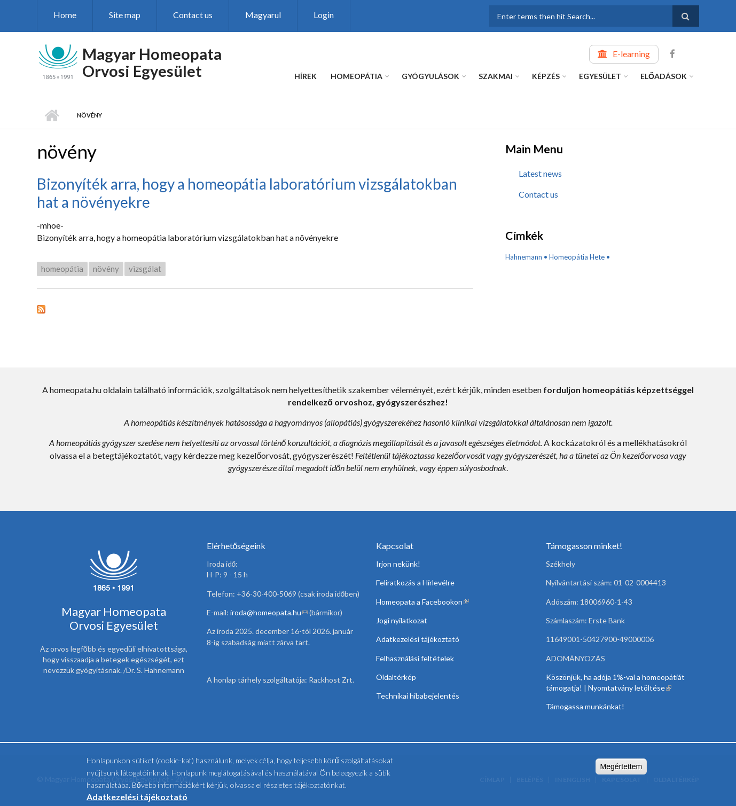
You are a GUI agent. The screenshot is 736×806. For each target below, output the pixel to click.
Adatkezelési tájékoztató (417, 639)
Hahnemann (523, 257)
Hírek (305, 76)
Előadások (663, 76)
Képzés (546, 76)
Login (324, 15)
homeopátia (62, 268)
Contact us (193, 15)
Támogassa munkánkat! (585, 706)
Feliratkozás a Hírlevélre (415, 582)
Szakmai (496, 76)
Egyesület (600, 76)
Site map (124, 15)
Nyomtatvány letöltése (629, 687)
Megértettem (621, 769)
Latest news (540, 173)
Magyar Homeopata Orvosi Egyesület (152, 62)
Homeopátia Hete (577, 257)
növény (106, 268)
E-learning (631, 54)
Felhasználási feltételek (415, 658)
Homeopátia (356, 76)
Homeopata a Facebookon (422, 601)
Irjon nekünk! (398, 563)
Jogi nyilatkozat (401, 620)
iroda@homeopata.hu (269, 612)
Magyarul (263, 15)
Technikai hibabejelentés (417, 695)
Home (64, 15)
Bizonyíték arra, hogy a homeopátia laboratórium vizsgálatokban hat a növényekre (247, 193)
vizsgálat (145, 268)
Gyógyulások (430, 76)
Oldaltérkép (396, 677)
